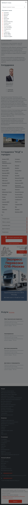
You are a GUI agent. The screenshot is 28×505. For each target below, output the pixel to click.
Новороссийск (7, 23)
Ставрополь (6, 32)
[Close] (25, 2)
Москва (6, 20)
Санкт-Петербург (8, 27)
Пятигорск (6, 24)
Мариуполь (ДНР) (8, 36)
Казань (5, 17)
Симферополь (7, 29)
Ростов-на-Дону (7, 26)
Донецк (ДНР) (7, 33)
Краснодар (6, 18)
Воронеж (6, 15)
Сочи (5, 30)
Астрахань (6, 12)
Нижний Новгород (8, 21)
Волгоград (6, 14)
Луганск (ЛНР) (7, 35)
